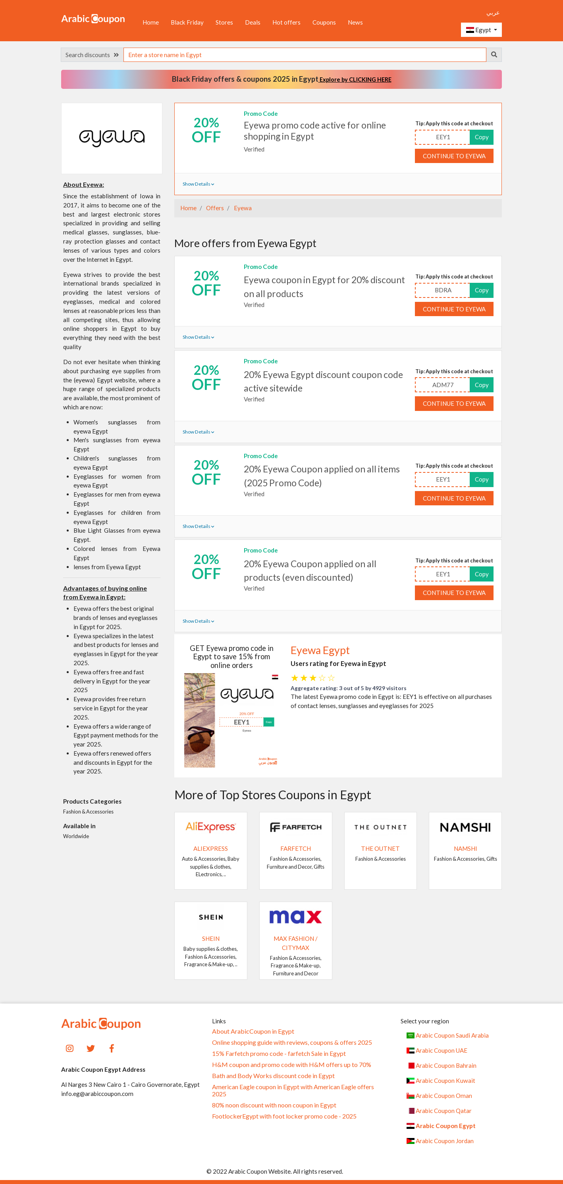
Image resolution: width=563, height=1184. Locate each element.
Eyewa (242, 207)
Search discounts (92, 54)
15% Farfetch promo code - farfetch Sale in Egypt (279, 1053)
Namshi (465, 848)
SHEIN (211, 938)
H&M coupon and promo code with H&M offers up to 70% (291, 1064)
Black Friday (187, 22)
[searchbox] (304, 55)
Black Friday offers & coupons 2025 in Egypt (281, 79)
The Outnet (380, 848)
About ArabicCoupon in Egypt (253, 1031)
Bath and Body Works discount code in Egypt (273, 1075)
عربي (493, 12)
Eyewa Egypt (320, 650)
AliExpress (210, 848)
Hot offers (286, 22)
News (355, 22)
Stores (224, 22)
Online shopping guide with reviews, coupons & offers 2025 (292, 1042)
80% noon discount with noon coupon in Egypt (274, 1105)
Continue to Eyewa (454, 155)
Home (151, 22)
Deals (252, 22)
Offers (214, 207)
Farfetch (295, 848)
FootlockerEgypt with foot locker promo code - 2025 (284, 1116)
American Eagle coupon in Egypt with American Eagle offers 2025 (293, 1090)
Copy (482, 136)
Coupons (324, 22)
